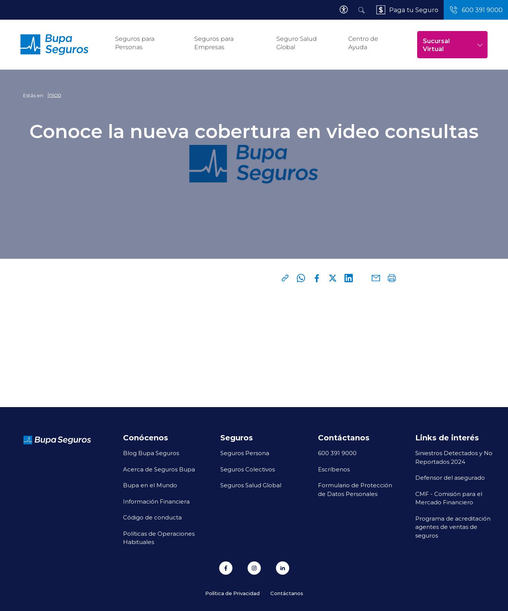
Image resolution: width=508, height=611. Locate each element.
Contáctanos (286, 593)
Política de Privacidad (232, 593)
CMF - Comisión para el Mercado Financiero (448, 498)
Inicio (54, 95)
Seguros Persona (244, 453)
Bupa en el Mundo (150, 485)
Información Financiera (156, 501)
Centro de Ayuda (363, 43)
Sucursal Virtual (453, 45)
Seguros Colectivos (247, 469)
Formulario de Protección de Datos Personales (355, 489)
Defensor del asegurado (450, 477)
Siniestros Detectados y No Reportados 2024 (453, 457)
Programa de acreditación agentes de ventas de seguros (453, 527)
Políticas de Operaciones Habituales (159, 538)
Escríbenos (334, 469)
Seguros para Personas (134, 43)
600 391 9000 (337, 453)
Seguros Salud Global (250, 485)
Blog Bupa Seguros (151, 453)
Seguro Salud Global (296, 43)
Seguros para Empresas (214, 43)
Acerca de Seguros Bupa (159, 469)
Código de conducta (152, 517)
